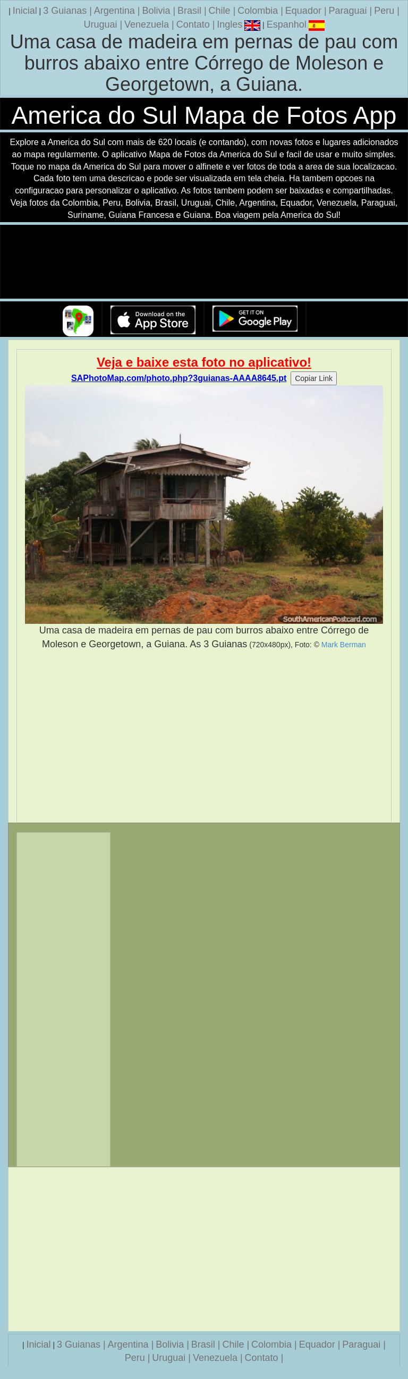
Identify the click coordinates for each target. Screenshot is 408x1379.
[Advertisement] (204, 736)
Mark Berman (343, 644)
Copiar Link (314, 378)
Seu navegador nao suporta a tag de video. (204, 262)
